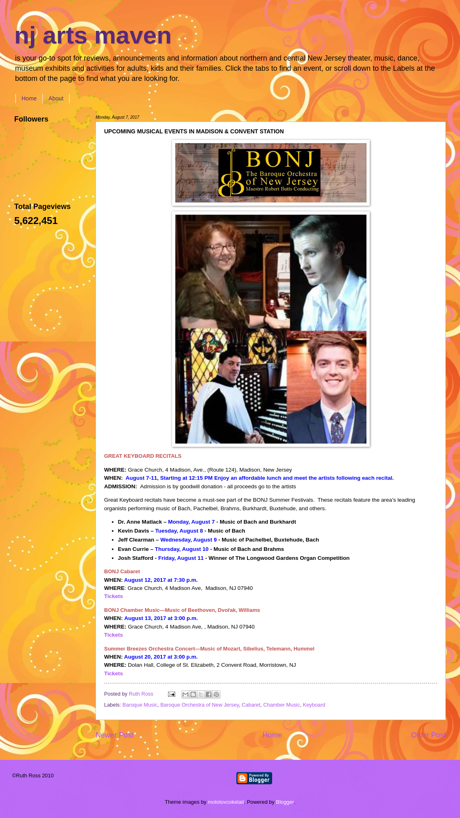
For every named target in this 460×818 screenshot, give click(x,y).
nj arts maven (93, 35)
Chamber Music (281, 705)
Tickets (113, 596)
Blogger (285, 802)
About (55, 98)
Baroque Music (139, 705)
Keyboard (314, 705)
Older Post (428, 735)
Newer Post (114, 735)
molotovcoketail (226, 802)
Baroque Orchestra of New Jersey (199, 705)
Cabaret (251, 705)
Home (29, 98)
